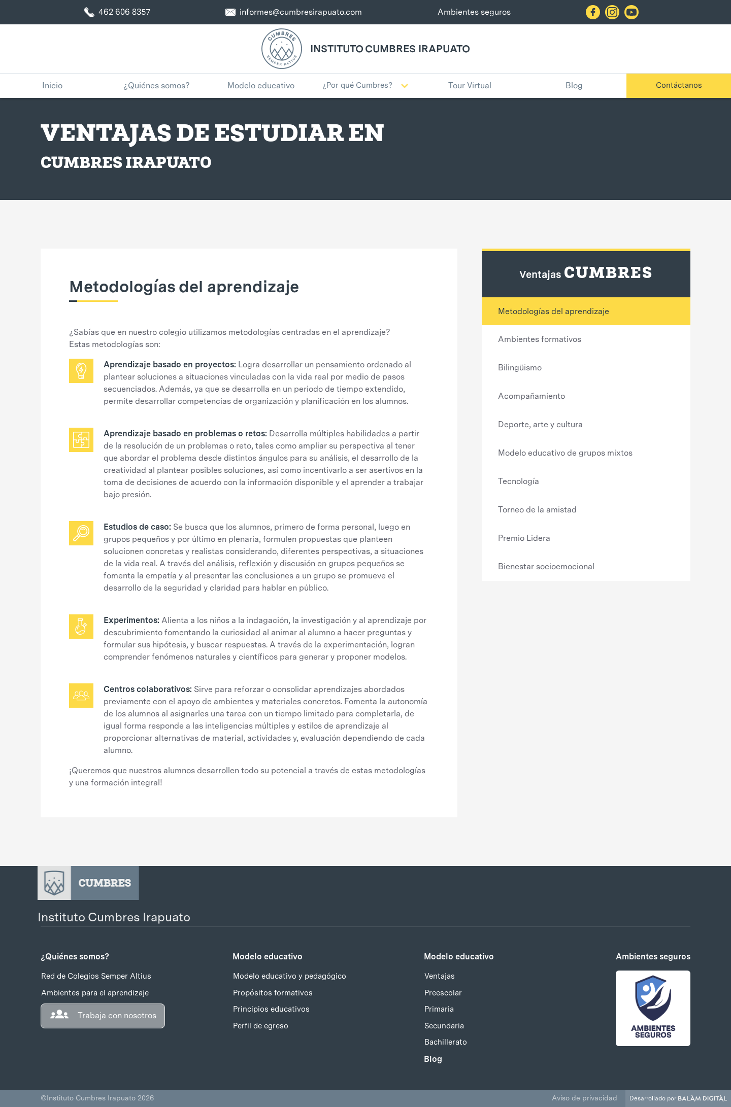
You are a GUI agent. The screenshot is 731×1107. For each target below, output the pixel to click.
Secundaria (444, 1025)
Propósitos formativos (273, 992)
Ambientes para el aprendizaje (95, 992)
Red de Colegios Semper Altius (96, 976)
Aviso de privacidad (584, 1098)
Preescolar (443, 992)
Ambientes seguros (474, 12)
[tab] (586, 311)
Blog (433, 1059)
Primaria (439, 1009)
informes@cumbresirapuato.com (301, 12)
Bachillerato (445, 1042)
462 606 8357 (124, 12)
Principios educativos (271, 1009)
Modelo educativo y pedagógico (289, 976)
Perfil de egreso (260, 1025)
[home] (281, 48)
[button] (365, 86)
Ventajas (439, 976)
